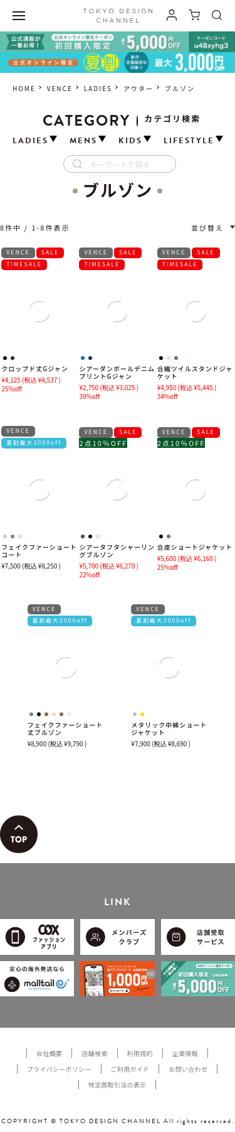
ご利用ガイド (130, 1069)
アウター (138, 88)
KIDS (130, 141)
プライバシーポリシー (59, 1069)
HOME (24, 88)
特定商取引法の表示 (117, 1084)
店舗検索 (94, 1053)
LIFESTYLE (189, 141)
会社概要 (49, 1053)
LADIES (98, 88)
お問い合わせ (188, 1069)
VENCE (60, 88)
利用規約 (140, 1053)
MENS (83, 141)
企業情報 (185, 1053)
